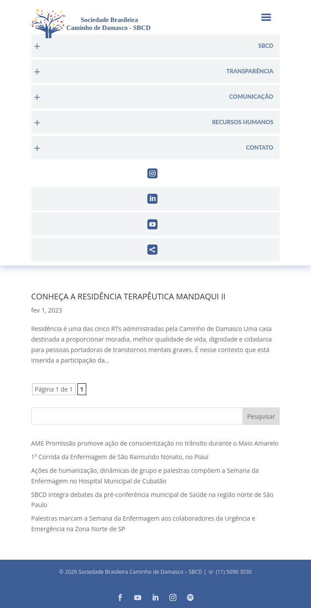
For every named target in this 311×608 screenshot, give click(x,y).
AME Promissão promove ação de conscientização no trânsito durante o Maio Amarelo (154, 443)
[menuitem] (155, 46)
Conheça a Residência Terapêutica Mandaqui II (128, 296)
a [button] (266, 18)
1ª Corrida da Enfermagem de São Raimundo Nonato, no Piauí (120, 457)
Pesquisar (261, 416)
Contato (259, 148)
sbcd (265, 46)
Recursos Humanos (242, 122)
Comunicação (251, 97)
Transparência (249, 71)
